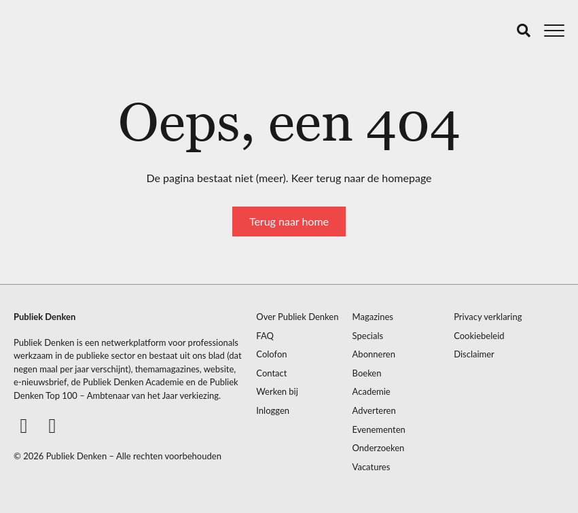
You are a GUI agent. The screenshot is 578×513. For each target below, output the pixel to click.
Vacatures (372, 467)
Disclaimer (474, 354)
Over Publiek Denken (297, 317)
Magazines (373, 317)
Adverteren (374, 411)
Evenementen (379, 430)
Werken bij (277, 392)
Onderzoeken (379, 448)
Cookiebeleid (479, 336)
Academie (372, 392)
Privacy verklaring (488, 317)
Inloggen (272, 411)
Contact (271, 373)
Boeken (367, 373)
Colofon (271, 354)
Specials (368, 336)
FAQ (265, 336)
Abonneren (374, 354)
